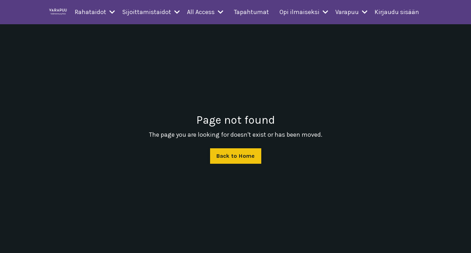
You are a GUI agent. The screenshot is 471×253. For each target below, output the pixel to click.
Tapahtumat (251, 12)
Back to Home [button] (235, 156)
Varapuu (351, 12)
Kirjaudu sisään (397, 12)
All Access (205, 12)
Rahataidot (95, 12)
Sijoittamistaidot (151, 12)
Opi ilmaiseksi (304, 12)
